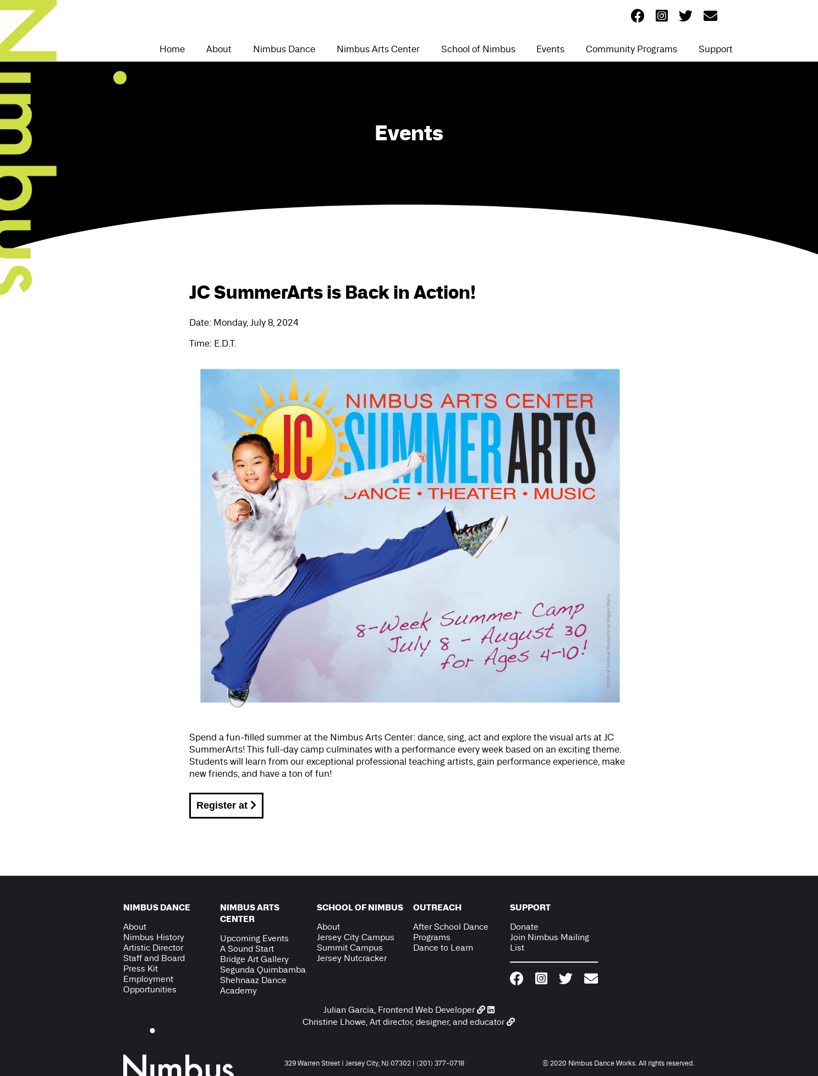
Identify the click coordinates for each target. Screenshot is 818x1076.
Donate (524, 926)
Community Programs (631, 48)
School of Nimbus (478, 48)
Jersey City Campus (355, 937)
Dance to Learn (443, 947)
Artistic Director (153, 947)
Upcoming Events (254, 938)
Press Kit (140, 968)
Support (716, 48)
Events (550, 48)
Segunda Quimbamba (263, 969)
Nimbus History (153, 937)
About (219, 48)
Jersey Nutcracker (352, 958)
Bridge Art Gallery (254, 959)
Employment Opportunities (150, 984)
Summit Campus (350, 947)
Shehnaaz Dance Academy (253, 985)
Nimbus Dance (284, 48)
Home (172, 48)
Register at (226, 805)
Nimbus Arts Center (378, 48)
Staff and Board (154, 958)
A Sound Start (247, 948)
